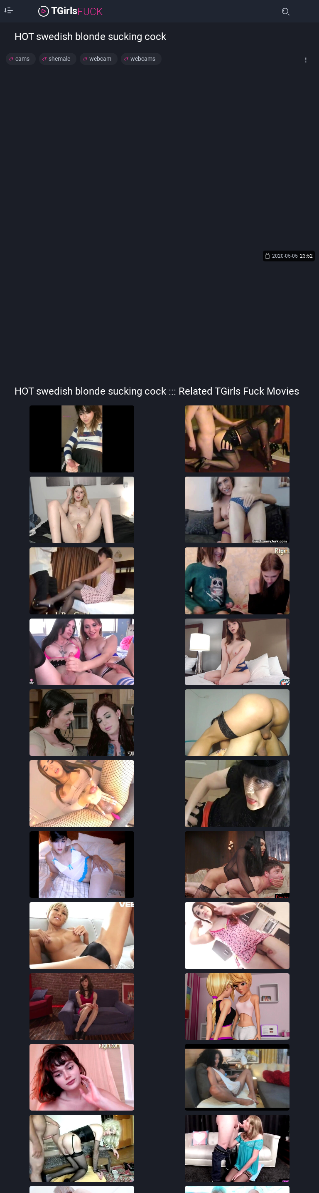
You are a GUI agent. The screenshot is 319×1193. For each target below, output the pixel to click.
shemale (59, 58)
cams (22, 58)
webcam (100, 58)
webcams (142, 58)
